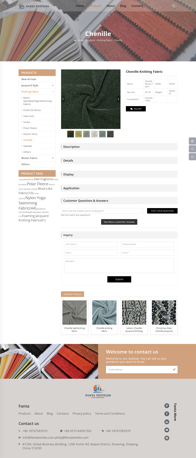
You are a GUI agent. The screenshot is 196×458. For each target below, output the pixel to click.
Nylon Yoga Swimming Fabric (32, 203)
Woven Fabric (29, 158)
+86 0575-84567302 (78, 431)
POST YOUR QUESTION (162, 210)
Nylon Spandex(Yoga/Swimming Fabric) (37, 101)
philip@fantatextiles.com (72, 437)
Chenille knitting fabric (104, 330)
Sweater (27, 146)
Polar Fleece (30, 128)
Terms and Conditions (110, 413)
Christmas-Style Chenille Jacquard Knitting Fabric (164, 330)
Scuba (26, 122)
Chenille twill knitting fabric (74, 330)
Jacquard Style (29, 85)
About (111, 6)
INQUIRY (136, 108)
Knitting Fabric (30, 91)
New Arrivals (29, 79)
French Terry (30, 134)
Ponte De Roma (32, 110)
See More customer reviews (119, 221)
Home (80, 6)
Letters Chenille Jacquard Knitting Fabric (134, 330)
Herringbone (43, 179)
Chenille (27, 140)
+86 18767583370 (35, 431)
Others (27, 152)
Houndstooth (26, 179)
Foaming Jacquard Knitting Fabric (34, 218)
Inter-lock (28, 116)
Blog (123, 6)
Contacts (137, 6)
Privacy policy (82, 413)
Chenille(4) (27, 212)
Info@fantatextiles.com (38, 437)
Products (95, 6)
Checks (34, 189)
